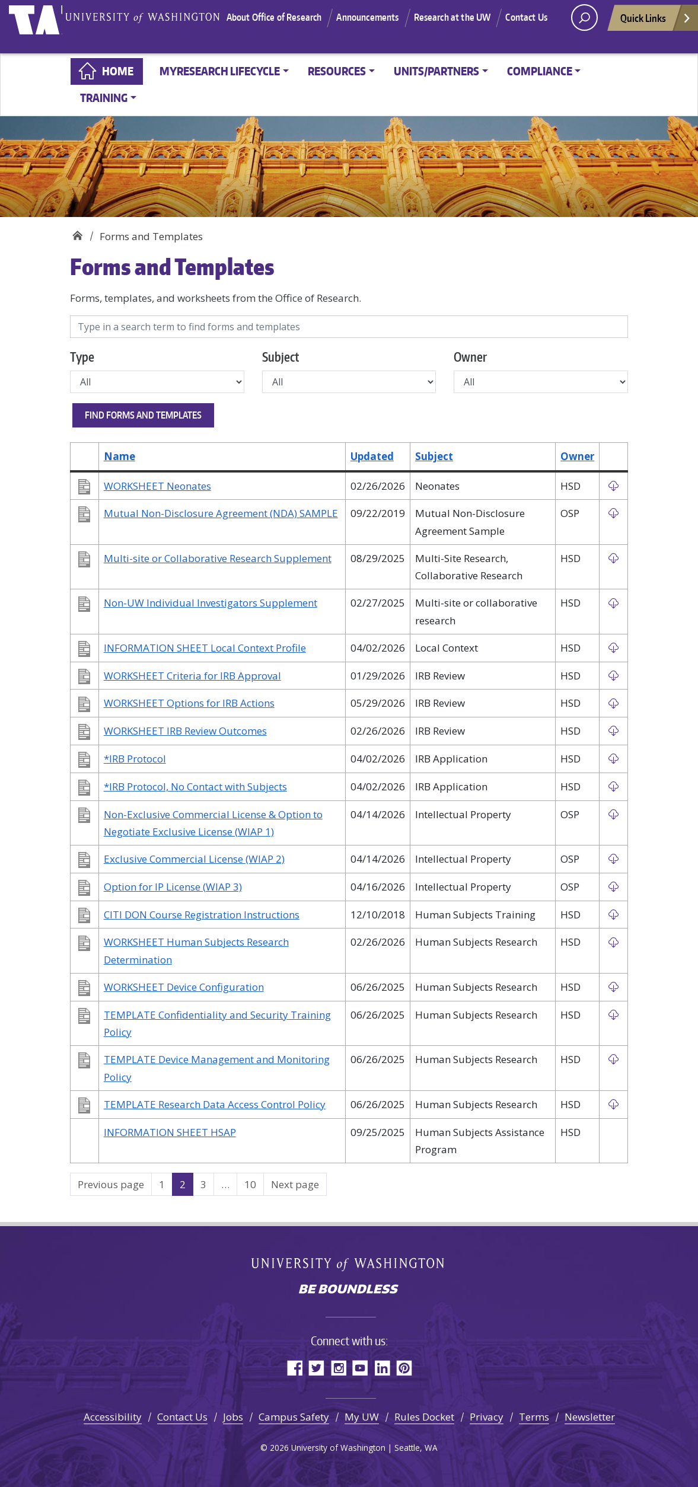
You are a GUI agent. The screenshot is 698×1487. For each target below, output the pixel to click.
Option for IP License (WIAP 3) (173, 887)
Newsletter (590, 1417)
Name (119, 456)
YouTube (360, 1368)
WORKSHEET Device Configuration (184, 987)
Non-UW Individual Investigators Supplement (210, 603)
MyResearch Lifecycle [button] (220, 70)
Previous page (111, 1184)
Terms (534, 1417)
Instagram (338, 1368)
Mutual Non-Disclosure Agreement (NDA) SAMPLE (221, 513)
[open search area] (584, 25)
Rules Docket (424, 1417)
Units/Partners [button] (436, 70)
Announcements (397, 19)
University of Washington (45, 26)
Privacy (486, 1417)
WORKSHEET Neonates (157, 486)
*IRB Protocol (135, 758)
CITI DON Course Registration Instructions (201, 914)
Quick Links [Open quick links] (655, 29)
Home (117, 70)
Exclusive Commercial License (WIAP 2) (194, 859)
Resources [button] (337, 70)
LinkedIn (382, 1368)
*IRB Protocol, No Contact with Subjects (195, 786)
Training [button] (104, 97)
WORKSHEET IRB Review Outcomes (185, 731)
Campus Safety (294, 1417)
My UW (362, 1417)
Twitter (316, 1368)
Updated (372, 456)
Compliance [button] (539, 70)
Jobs (233, 1417)
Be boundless (349, 1290)
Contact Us (389, 34)
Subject (280, 357)
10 (254, 1184)
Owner (470, 357)
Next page (295, 1184)
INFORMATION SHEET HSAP (170, 1132)
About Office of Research (304, 19)
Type (82, 357)
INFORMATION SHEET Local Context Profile (205, 648)
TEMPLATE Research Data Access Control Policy (215, 1104)
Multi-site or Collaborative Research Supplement (218, 558)
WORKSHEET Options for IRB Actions (189, 703)
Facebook (294, 1368)
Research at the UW (482, 19)
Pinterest (404, 1368)
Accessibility (113, 1417)
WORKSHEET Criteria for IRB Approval (192, 675)
